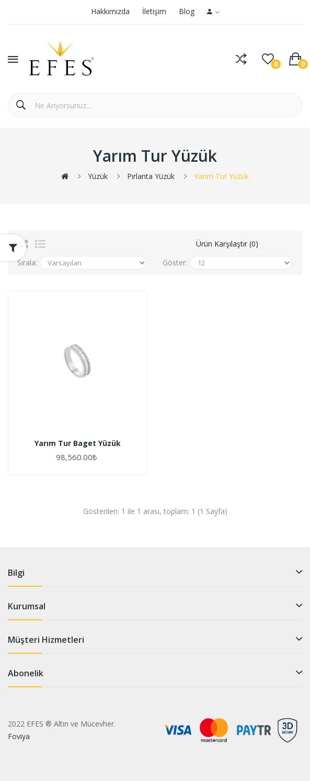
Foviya (19, 736)
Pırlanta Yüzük (151, 176)
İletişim (154, 11)
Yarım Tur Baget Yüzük (78, 443)
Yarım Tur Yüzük (221, 176)
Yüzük (98, 176)
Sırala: (27, 262)
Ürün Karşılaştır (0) (227, 244)
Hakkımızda (110, 11)
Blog (186, 11)
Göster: (175, 262)
